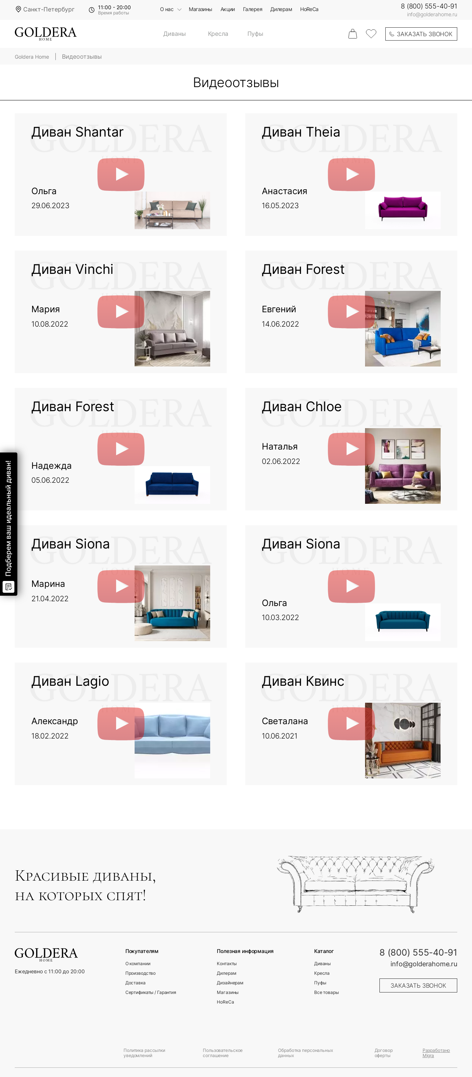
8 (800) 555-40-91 (429, 6)
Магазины (200, 9)
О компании (137, 963)
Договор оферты (384, 1053)
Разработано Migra (436, 1053)
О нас (166, 9)
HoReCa (309, 9)
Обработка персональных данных (305, 1053)
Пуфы (255, 34)
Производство (140, 973)
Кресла (218, 34)
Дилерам (281, 9)
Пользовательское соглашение (223, 1053)
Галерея (252, 9)
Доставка (135, 983)
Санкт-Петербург (48, 9)
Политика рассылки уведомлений (144, 1053)
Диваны (174, 34)
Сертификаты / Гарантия (150, 992)
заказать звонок (424, 34)
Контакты (227, 963)
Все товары (326, 992)
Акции (228, 9)
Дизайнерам (230, 983)
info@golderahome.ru (432, 14)
